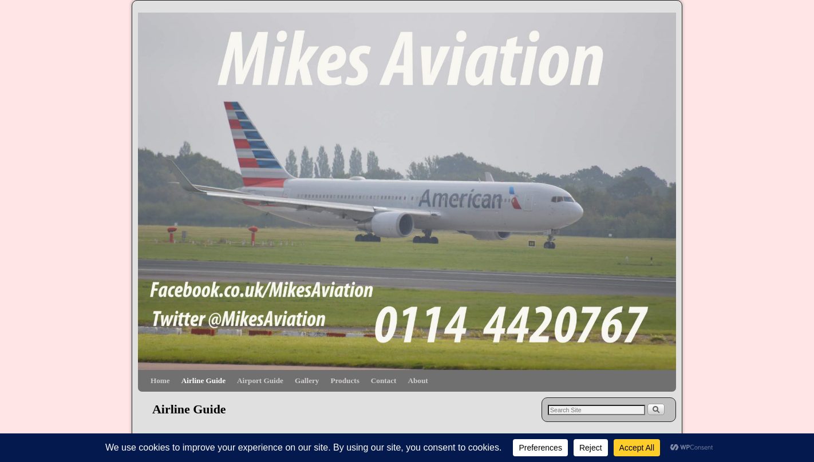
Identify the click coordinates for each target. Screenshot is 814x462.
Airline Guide (203, 380)
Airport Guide (260, 380)
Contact (384, 380)
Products (344, 380)
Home (160, 380)
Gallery (307, 380)
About (418, 380)
